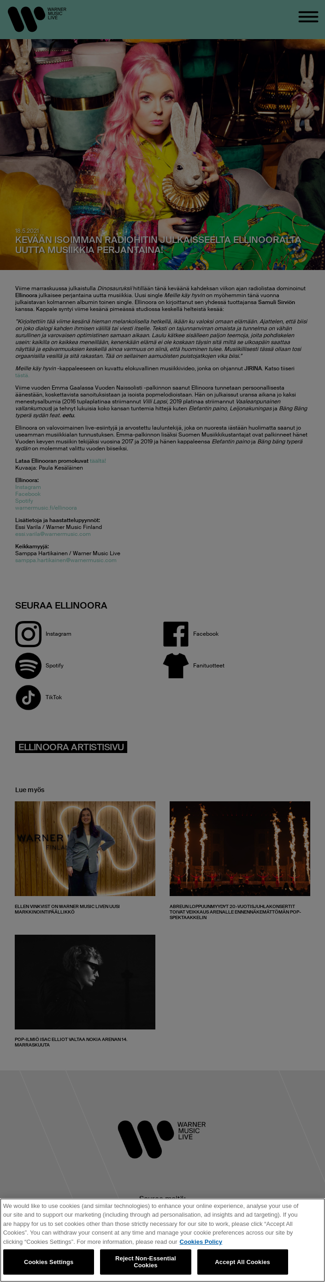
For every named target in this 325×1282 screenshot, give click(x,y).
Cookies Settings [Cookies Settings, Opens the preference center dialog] (49, 1262)
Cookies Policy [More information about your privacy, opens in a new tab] (201, 1241)
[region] (162, 1240)
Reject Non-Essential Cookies (145, 1262)
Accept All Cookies (242, 1262)
